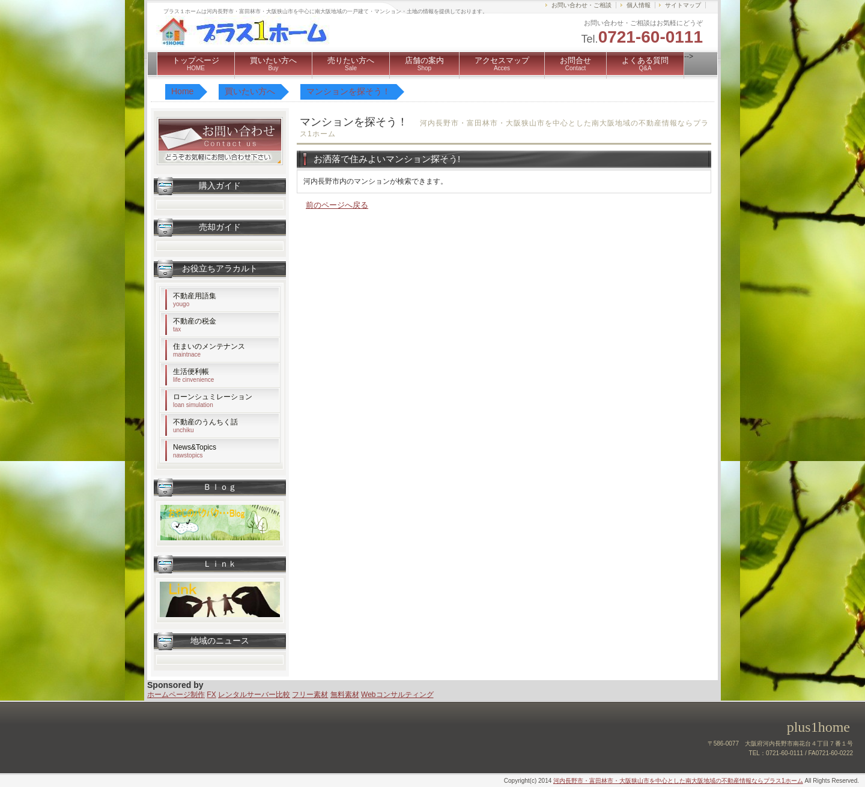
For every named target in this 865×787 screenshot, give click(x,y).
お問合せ (575, 63)
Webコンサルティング (397, 694)
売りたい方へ (350, 63)
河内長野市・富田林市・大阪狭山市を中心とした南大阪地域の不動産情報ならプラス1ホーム (678, 780)
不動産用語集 (194, 299)
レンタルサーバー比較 (254, 694)
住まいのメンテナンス (209, 350)
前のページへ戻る (337, 205)
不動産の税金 (194, 325)
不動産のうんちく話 (205, 425)
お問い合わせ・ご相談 (581, 5)
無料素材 (344, 694)
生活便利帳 (193, 375)
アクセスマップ (502, 63)
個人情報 (639, 5)
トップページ (195, 63)
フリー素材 (310, 694)
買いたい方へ (273, 63)
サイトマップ (683, 5)
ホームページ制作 (176, 694)
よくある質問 (645, 63)
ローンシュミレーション (212, 400)
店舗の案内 (424, 63)
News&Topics (194, 451)
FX (211, 694)
